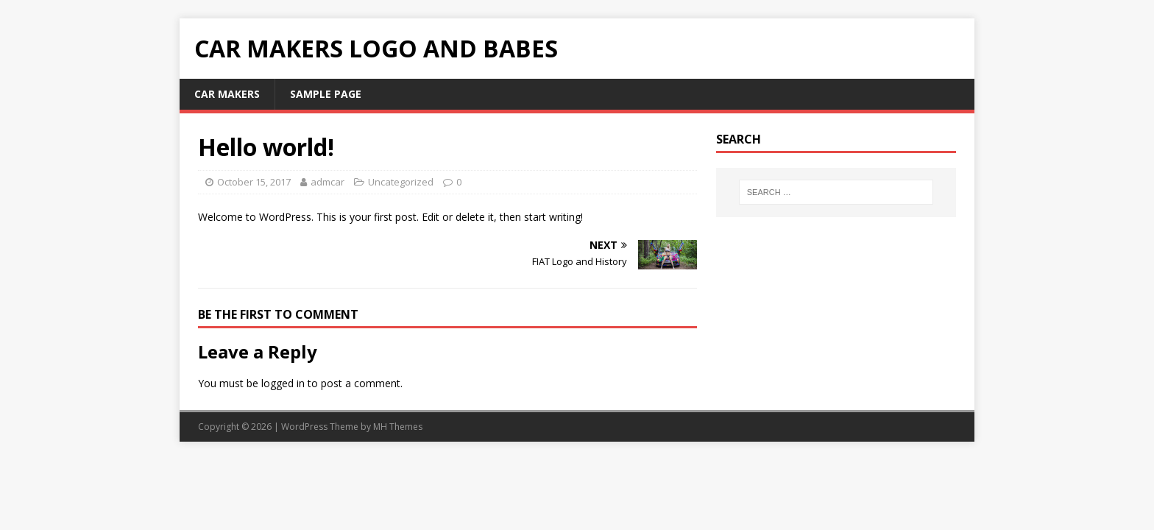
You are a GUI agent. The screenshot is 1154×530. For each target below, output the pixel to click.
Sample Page (325, 94)
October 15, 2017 (254, 181)
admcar (327, 181)
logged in (283, 383)
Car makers (227, 94)
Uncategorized (400, 181)
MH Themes (397, 426)
